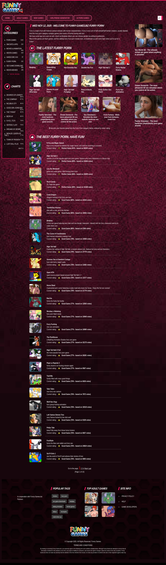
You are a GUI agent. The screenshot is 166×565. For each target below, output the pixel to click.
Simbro (55, 498)
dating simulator (57, 509)
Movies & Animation (14, 49)
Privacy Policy (128, 498)
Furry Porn (11, 61)
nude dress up (57, 519)
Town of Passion (13, 140)
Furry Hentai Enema (121, 68)
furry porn (64, 498)
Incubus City (11, 103)
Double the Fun (87, 67)
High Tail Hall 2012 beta (34, 90)
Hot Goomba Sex (71, 67)
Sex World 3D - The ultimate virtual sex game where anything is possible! (148, 52)
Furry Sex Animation (120, 90)
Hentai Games (11, 53)
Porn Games (11, 40)
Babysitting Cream (51, 68)
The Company (11, 99)
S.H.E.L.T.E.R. (11, 121)
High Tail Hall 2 (105, 67)
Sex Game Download (14, 66)
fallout (55, 514)
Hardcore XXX (12, 57)
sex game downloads (59, 504)
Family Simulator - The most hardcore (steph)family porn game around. (47, 118)
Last (89, 471)
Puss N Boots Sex (86, 90)
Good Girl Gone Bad (14, 108)
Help (124, 504)
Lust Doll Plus (12, 144)
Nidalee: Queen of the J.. (12, 134)
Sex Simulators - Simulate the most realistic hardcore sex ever (90, 118)
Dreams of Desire (13, 129)
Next (20, 148)
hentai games (71, 509)
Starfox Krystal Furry (53, 90)
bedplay (72, 504)
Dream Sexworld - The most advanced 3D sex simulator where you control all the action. (68, 119)
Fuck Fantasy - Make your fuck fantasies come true (111, 117)
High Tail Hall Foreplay (69, 90)
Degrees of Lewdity (14, 95)
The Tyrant (10, 112)
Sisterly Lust (11, 125)
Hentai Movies (12, 70)
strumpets (64, 514)
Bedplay (9, 116)
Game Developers (129, 509)
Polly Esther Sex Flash (105, 90)
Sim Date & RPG (12, 44)
